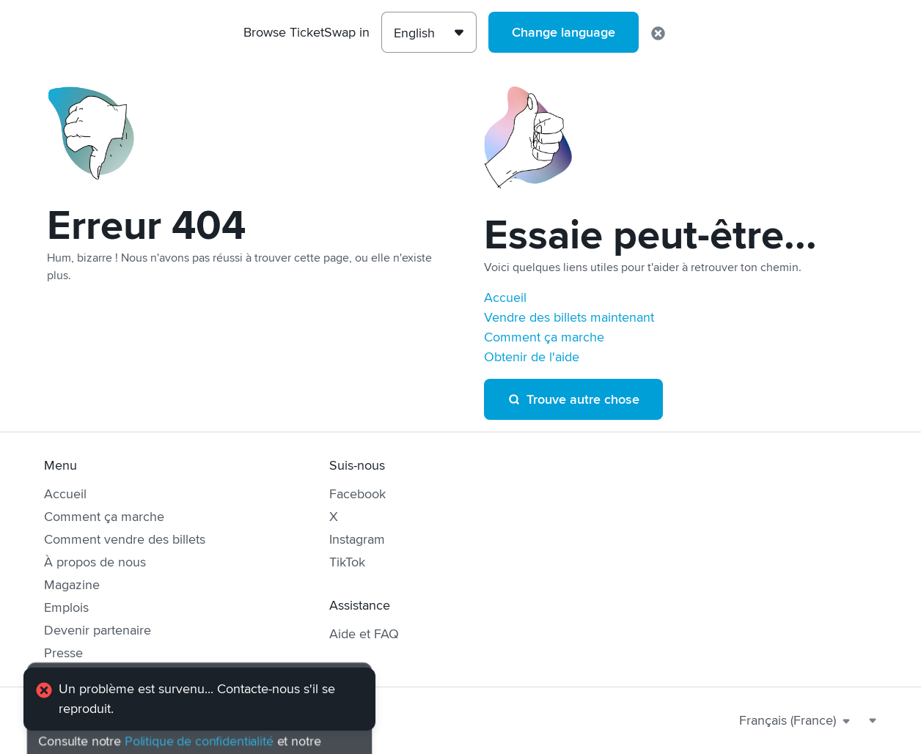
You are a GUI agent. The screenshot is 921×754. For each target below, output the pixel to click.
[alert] (199, 699)
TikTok (347, 562)
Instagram (357, 539)
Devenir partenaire (97, 630)
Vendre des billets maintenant (569, 317)
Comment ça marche (544, 337)
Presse (63, 653)
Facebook (357, 494)
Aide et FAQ (364, 634)
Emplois (66, 607)
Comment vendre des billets (124, 539)
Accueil (505, 297)
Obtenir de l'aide (531, 357)
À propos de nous (95, 562)
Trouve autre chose (573, 399)
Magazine (72, 585)
